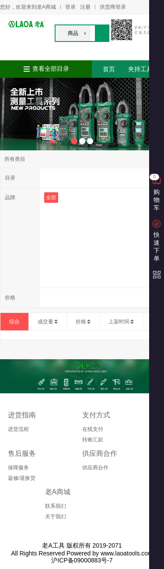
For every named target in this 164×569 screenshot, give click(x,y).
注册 (85, 7)
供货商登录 (113, 7)
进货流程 (18, 429)
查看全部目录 (50, 69)
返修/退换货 (21, 478)
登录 (70, 7)
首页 (109, 69)
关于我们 (55, 516)
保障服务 (18, 468)
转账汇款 (92, 440)
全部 (51, 197)
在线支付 (92, 429)
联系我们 (55, 506)
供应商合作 (95, 468)
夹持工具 (140, 69)
